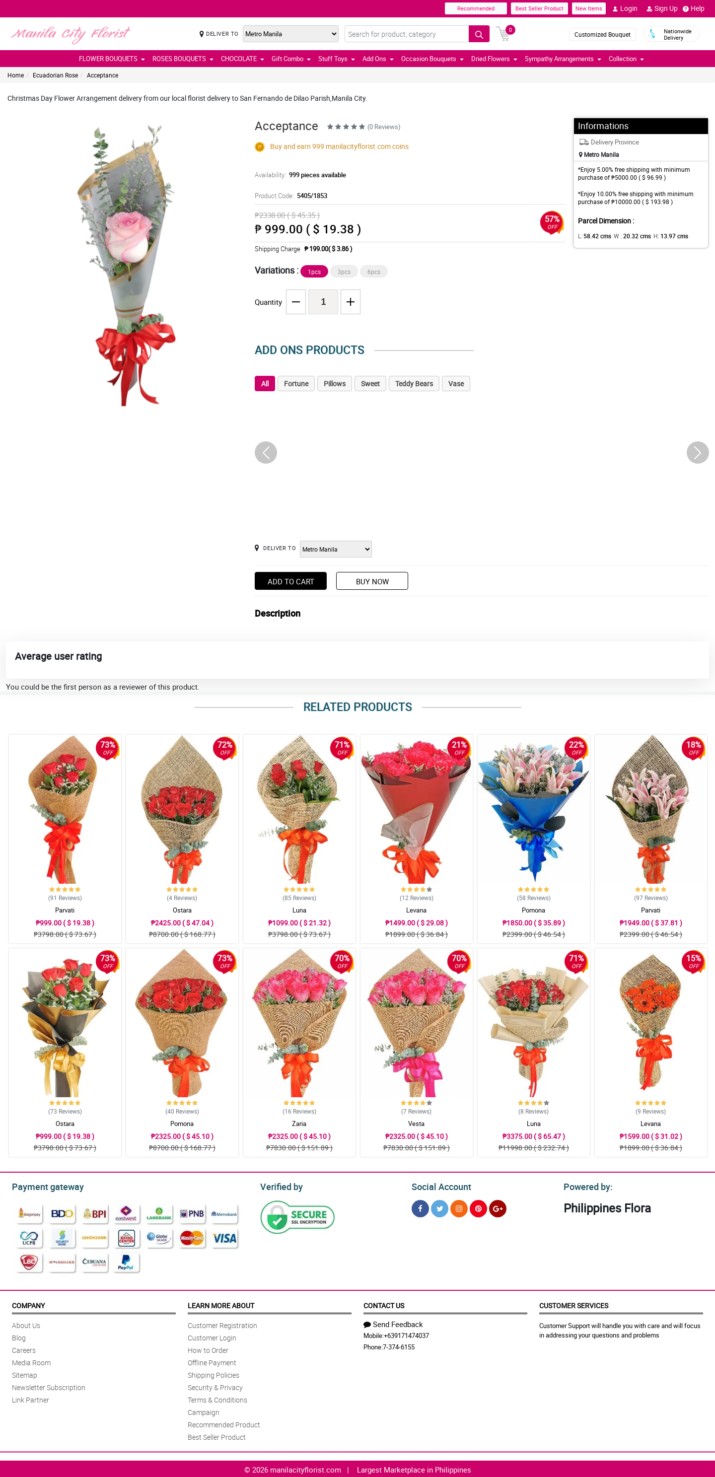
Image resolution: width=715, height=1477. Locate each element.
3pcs (344, 272)
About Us (26, 1324)
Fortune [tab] (296, 383)
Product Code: (290, 195)
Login (625, 8)
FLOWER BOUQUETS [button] (112, 58)
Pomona (533, 910)
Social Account (439, 1186)
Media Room (31, 1361)
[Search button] (479, 33)
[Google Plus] (497, 1207)
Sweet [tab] (370, 383)
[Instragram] (459, 1207)
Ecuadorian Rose (55, 75)
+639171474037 (406, 1334)
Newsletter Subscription (48, 1386)
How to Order (208, 1348)
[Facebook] (420, 1207)
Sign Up (662, 8)
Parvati (64, 910)
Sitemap (24, 1373)
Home (15, 75)
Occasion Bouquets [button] (432, 58)
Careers (24, 1348)
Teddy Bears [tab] (414, 383)
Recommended (476, 8)
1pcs (314, 272)
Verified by (280, 1186)
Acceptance (102, 75)
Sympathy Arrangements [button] (563, 58)
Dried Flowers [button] (494, 58)
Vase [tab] (456, 383)
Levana (416, 910)
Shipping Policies (213, 1373)
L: (593, 236)
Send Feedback (393, 1323)
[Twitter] (439, 1207)
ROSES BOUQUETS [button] (183, 58)
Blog (19, 1336)
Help (694, 8)
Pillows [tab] (335, 383)
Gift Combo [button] (291, 58)
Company (28, 1304)
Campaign (203, 1410)
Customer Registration (222, 1324)
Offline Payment (212, 1361)
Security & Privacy (215, 1386)
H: (662, 236)
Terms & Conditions (217, 1398)
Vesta (416, 1123)
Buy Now (372, 581)
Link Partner (30, 1398)
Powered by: (586, 1186)
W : (627, 236)
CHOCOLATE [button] (242, 58)
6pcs (373, 272)
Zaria (299, 1123)
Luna (299, 910)
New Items (588, 8)
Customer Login (212, 1336)
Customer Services (573, 1304)
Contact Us (383, 1304)
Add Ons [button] (378, 58)
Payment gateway (43, 1186)
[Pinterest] (478, 1207)
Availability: (298, 174)
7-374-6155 (399, 1345)
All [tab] (265, 383)
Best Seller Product (539, 8)
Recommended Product (224, 1423)
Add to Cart (291, 581)
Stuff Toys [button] (336, 58)
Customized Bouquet (602, 34)
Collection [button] (626, 58)
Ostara (182, 910)
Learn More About (221, 1304)
